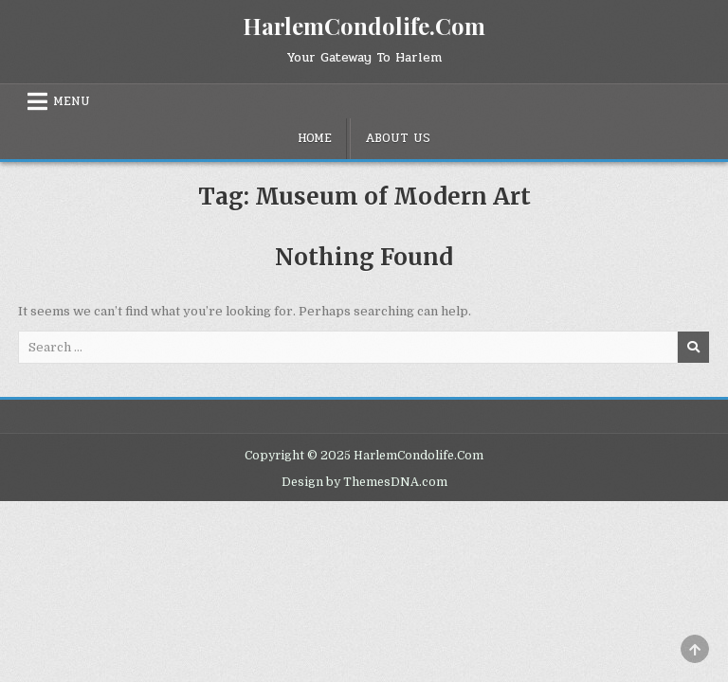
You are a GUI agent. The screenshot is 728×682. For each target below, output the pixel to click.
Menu (71, 101)
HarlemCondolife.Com (364, 25)
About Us (397, 138)
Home (315, 138)
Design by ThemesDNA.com (364, 482)
